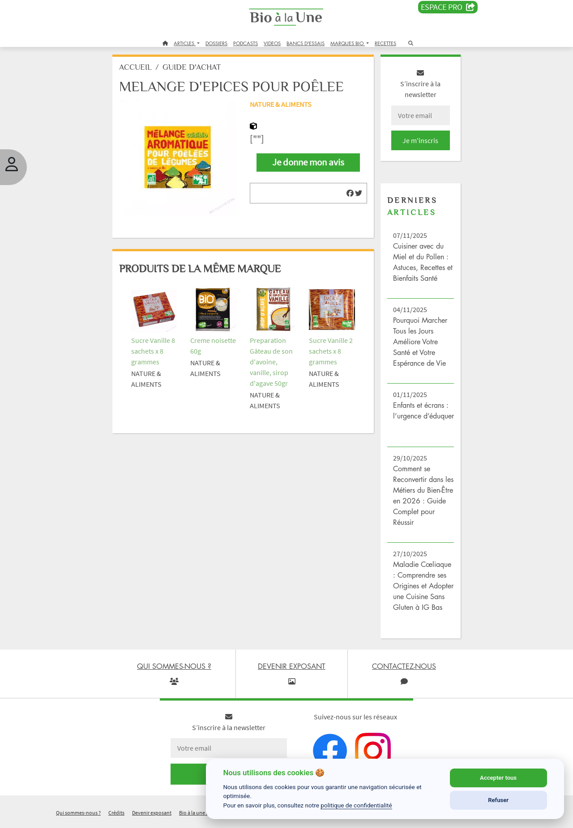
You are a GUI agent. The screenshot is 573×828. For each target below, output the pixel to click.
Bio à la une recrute (200, 816)
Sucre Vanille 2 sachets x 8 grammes (331, 352)
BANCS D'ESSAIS (305, 43)
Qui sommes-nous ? (78, 816)
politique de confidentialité (356, 805)
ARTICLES (185, 43)
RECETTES (385, 43)
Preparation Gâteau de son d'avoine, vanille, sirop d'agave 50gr (271, 363)
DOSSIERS (216, 43)
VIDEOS (272, 43)
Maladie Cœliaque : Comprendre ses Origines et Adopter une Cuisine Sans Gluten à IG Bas (422, 589)
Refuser (498, 800)
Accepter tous (498, 777)
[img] (349, 196)
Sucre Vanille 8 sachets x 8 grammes (155, 352)
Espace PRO (448, 7)
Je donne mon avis (308, 166)
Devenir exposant (151, 816)
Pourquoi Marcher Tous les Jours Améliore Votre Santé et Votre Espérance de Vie (419, 345)
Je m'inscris (419, 143)
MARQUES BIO (347, 43)
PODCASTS (245, 43)
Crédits (116, 816)
